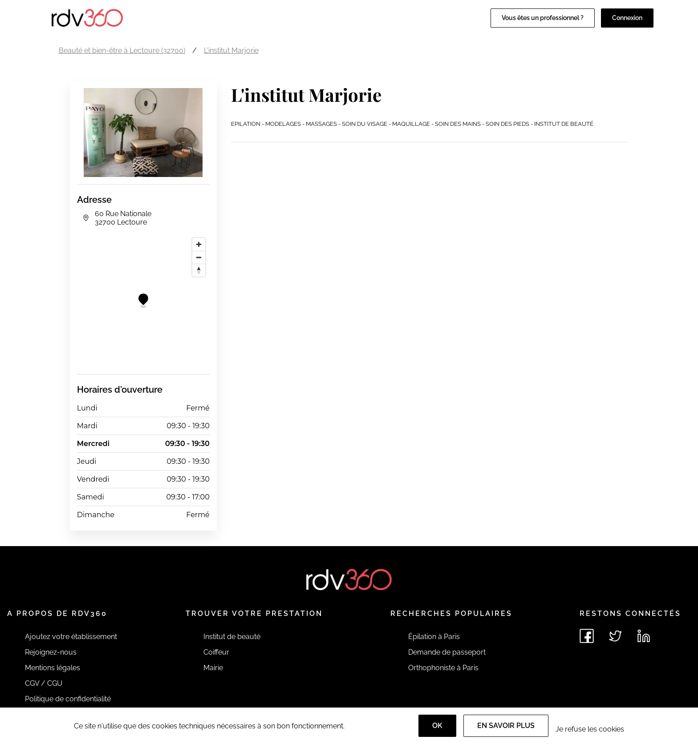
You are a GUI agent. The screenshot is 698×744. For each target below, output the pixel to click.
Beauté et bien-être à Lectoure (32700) (122, 50)
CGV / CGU (43, 683)
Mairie (213, 668)
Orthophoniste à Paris (443, 668)
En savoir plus (506, 725)
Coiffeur (216, 652)
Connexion (627, 17)
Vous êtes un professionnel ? (543, 17)
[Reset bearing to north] (198, 270)
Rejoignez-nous (51, 652)
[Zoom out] (198, 257)
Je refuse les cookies (590, 729)
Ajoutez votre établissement (71, 636)
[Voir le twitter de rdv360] (615, 636)
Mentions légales (52, 668)
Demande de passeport (447, 652)
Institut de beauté (231, 636)
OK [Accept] (437, 725)
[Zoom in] (198, 244)
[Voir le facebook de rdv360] (587, 636)
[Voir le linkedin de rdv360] (644, 636)
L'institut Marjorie (231, 50)
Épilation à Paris (434, 636)
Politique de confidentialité (68, 699)
